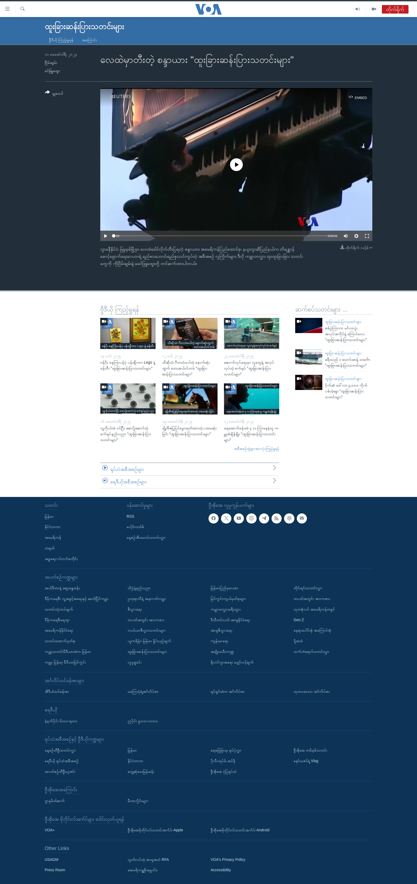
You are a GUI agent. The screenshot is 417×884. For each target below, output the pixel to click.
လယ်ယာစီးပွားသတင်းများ (146, 630)
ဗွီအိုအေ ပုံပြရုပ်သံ (224, 771)
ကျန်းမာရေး (219, 641)
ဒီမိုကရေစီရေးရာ (57, 619)
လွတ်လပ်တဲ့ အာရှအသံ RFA (148, 859)
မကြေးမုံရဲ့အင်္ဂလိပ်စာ (143, 691)
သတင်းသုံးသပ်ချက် (59, 609)
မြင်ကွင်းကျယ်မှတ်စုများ (228, 598)
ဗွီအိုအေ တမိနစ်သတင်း (310, 750)
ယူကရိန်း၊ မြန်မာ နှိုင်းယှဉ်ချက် (149, 641)
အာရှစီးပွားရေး (221, 630)
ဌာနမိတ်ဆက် (55, 801)
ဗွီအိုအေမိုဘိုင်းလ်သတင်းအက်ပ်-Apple (155, 830)
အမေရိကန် (53, 537)
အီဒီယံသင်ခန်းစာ (57, 691)
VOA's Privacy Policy (228, 859)
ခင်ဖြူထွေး (52, 71)
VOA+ (50, 830)
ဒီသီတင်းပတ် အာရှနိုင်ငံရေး (230, 619)
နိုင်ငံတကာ (52, 527)
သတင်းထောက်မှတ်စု (60, 641)
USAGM (51, 859)
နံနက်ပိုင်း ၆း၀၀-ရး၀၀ (61, 721)
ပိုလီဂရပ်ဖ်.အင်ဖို (223, 761)
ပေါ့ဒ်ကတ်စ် (135, 527)
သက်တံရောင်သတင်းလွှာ (311, 651)
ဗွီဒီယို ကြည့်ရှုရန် (61, 40)
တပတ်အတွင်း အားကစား (146, 619)
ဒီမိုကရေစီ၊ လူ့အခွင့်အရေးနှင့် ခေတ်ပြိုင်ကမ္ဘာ (77, 598)
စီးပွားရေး (135, 609)
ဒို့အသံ (298, 641)
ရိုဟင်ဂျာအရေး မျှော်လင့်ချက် (232, 662)
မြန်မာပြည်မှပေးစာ (224, 588)
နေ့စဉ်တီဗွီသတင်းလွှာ (60, 750)
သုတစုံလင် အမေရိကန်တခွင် (314, 609)
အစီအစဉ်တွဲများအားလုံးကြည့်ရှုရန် (256, 449)
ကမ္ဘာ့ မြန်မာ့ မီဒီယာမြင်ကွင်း (65, 662)
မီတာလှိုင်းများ (138, 801)
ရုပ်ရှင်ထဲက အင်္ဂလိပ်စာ (228, 691)
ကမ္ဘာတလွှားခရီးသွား (226, 609)
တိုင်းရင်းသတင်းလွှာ (308, 588)
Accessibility (221, 870)
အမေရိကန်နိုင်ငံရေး (59, 630)
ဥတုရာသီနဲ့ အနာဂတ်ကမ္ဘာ (147, 598)
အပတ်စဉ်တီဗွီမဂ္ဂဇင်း (60, 771)
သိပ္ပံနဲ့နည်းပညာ (139, 588)
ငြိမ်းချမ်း (51, 62)
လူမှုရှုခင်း (134, 662)
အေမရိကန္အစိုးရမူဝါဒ (142, 870)
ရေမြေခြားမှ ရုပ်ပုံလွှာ (226, 750)
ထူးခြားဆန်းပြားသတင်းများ (343, 322)
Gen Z (299, 619)
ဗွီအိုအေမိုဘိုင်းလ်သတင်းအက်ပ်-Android (240, 830)
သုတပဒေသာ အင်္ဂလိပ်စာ (312, 691)
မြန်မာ (49, 516)
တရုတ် (50, 548)
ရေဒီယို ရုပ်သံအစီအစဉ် (62, 761)
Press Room (55, 870)
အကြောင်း (89, 40)
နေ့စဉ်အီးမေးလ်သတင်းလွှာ (146, 537)
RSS (130, 516)
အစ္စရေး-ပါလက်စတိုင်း (61, 559)
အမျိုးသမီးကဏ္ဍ (222, 651)
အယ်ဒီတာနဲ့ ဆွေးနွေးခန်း (62, 588)
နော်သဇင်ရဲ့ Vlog (306, 761)
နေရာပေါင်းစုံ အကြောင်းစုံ (312, 630)
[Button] (54, 93)
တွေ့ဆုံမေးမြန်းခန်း (141, 771)
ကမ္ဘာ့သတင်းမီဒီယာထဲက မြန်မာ (68, 651)
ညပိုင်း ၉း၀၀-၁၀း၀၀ (143, 721)
